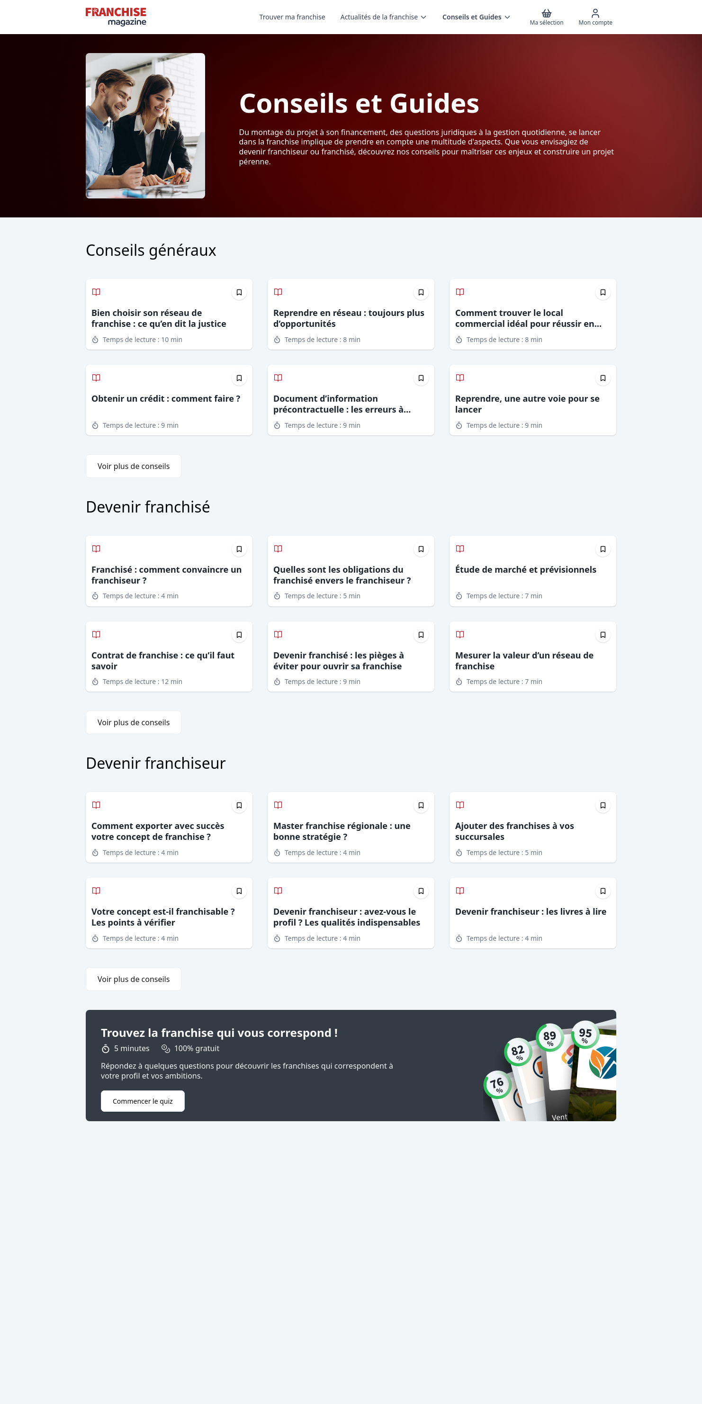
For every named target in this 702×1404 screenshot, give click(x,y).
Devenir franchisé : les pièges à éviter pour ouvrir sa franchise (338, 660)
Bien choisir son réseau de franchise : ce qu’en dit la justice (158, 318)
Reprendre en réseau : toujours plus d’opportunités (348, 318)
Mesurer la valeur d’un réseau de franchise (524, 660)
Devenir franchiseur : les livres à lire (530, 911)
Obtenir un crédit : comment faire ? (165, 398)
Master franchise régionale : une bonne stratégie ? (342, 831)
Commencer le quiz (143, 1101)
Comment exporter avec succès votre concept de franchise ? (157, 831)
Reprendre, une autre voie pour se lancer (527, 404)
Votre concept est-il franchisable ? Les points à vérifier (163, 917)
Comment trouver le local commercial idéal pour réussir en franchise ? (524, 324)
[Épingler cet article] (239, 292)
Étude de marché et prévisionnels (525, 569)
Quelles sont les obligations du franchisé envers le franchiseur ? (342, 575)
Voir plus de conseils (134, 466)
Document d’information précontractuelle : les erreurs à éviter (338, 409)
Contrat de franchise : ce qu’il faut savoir (162, 660)
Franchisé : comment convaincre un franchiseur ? (166, 575)
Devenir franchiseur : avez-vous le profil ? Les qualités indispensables (346, 917)
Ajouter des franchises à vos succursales (514, 831)
